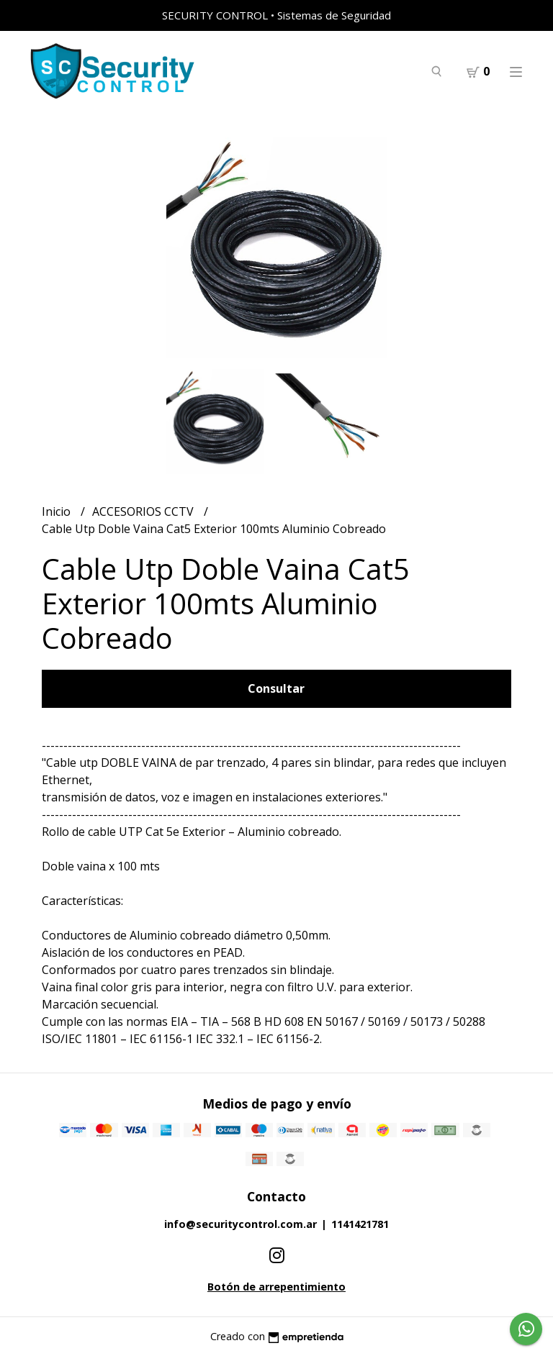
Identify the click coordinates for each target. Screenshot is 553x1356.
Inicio (57, 511)
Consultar (276, 688)
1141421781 (360, 1224)
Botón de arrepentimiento (276, 1286)
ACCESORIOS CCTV (144, 511)
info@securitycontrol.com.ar (240, 1224)
